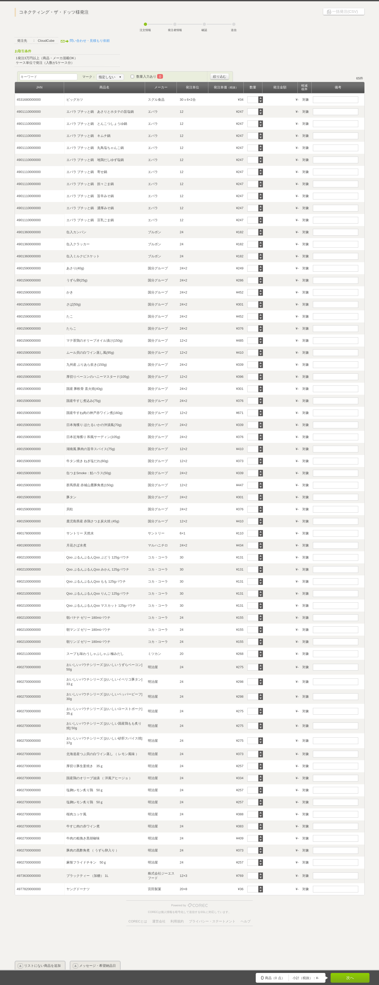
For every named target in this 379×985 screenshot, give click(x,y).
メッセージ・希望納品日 (97, 966)
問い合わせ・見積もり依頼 (90, 41)
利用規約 (177, 921)
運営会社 (159, 921)
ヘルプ (246, 921)
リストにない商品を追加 (42, 966)
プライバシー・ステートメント (212, 921)
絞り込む (219, 76)
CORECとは (137, 921)
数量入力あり (149, 76)
